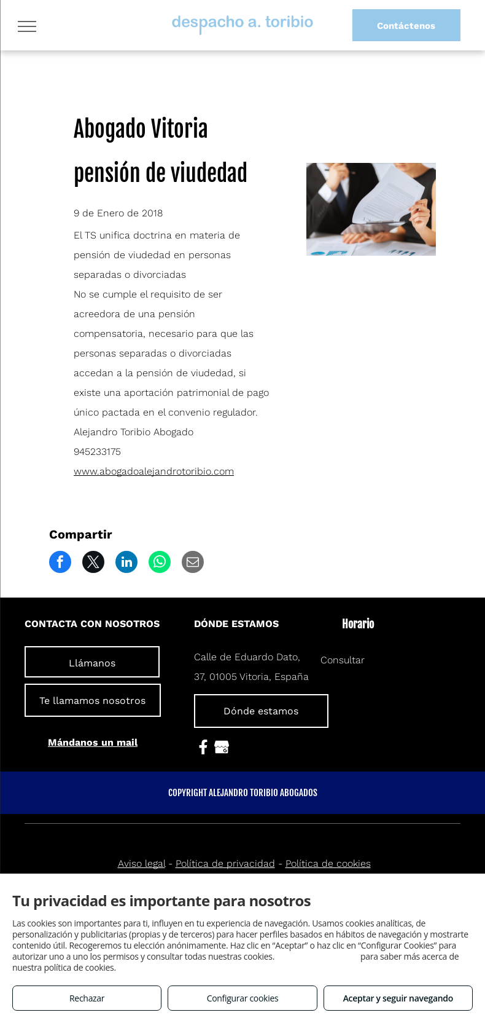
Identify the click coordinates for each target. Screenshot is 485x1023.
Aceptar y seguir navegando (398, 998)
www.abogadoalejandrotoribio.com (154, 471)
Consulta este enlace (317, 956)
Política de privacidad (225, 863)
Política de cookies (328, 863)
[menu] (27, 26)
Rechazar (86, 998)
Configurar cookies (243, 998)
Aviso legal (141, 863)
